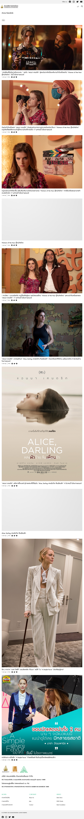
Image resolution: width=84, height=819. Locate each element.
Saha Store (59, 798)
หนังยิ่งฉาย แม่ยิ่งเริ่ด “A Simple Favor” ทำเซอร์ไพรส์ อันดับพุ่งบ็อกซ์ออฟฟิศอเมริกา (29, 757)
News (3, 20)
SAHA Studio (60, 801)
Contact (31, 805)
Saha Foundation (61, 805)
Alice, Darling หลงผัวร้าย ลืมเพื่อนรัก (14, 533)
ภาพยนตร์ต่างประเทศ (7, 805)
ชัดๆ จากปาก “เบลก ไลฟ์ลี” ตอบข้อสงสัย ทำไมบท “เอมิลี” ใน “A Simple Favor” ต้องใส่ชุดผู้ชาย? (33, 669)
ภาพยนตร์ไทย (5, 801)
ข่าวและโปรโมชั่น (6, 798)
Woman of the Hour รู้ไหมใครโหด (12, 243)
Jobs (30, 801)
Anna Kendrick (7, 13)
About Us (31, 798)
